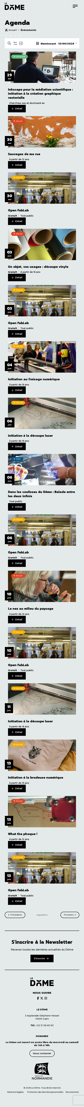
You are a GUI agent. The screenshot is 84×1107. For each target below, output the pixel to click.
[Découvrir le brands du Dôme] (38, 998)
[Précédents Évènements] (15, 915)
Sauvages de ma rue (24, 154)
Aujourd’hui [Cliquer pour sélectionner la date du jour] (42, 915)
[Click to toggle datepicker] (56, 43)
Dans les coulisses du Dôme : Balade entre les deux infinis (41, 494)
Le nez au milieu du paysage (30, 609)
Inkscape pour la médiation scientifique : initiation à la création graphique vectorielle (40, 94)
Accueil (12, 30)
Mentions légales (15, 1092)
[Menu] (75, 6)
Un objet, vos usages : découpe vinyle (38, 267)
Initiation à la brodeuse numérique (35, 778)
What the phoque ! (22, 834)
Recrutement (72, 1092)
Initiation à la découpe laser (30, 436)
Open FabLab (18, 210)
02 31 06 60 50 (42, 1025)
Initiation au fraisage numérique (34, 379)
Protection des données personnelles (45, 1092)
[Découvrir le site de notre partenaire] (42, 1071)
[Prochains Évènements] (69, 915)
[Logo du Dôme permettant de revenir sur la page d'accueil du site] (14, 6)
